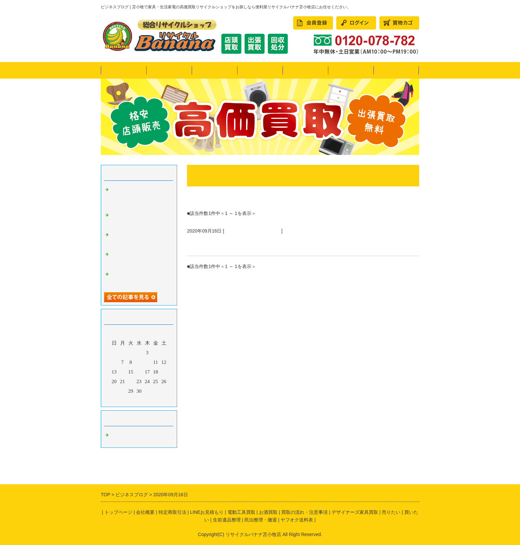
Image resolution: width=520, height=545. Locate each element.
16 (139, 372)
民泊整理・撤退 (350, 70)
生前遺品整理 (227, 519)
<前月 (126, 400)
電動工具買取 (241, 512)
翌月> (151, 400)
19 (164, 372)
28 (122, 391)
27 (114, 391)
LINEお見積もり (207, 512)
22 (130, 381)
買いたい (260, 70)
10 (147, 362)
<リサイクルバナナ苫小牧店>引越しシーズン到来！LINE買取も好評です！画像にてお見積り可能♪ (139, 196)
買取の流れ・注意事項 (304, 512)
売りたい (214, 70)
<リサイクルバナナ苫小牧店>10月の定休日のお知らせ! (139, 258)
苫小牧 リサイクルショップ (252, 231)
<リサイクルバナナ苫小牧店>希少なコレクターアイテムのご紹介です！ (139, 219)
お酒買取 (268, 512)
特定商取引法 (172, 512)
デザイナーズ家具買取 (355, 512)
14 (122, 372)
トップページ (124, 70)
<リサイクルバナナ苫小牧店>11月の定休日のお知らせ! (139, 239)
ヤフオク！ (169, 70)
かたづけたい (305, 70)
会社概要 (396, 70)
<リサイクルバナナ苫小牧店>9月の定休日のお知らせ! (139, 278)
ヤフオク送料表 (297, 519)
